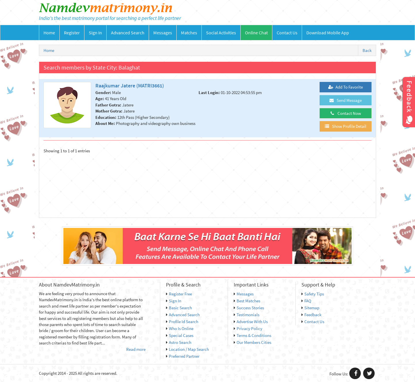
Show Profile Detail (345, 126)
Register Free (179, 294)
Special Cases (179, 335)
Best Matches (247, 301)
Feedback (311, 314)
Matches (189, 32)
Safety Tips (312, 294)
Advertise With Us (251, 321)
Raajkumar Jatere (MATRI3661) (129, 85)
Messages (162, 32)
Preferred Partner (182, 356)
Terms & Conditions (252, 335)
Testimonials (246, 314)
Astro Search (178, 342)
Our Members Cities (252, 342)
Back (367, 50)
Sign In (95, 32)
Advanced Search (127, 32)
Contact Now (345, 113)
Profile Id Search (182, 321)
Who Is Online (179, 328)
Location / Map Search (187, 349)
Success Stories (249, 307)
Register (72, 32)
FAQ (306, 301)
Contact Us (287, 32)
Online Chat (256, 32)
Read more (136, 349)
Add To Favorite (345, 87)
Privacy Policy (248, 328)
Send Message (345, 100)
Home (49, 32)
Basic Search (179, 307)
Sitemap (310, 307)
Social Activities (221, 32)
